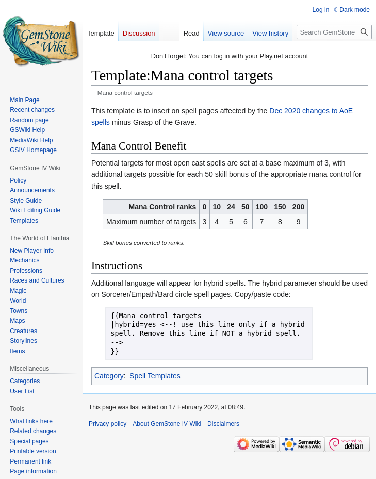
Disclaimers (223, 423)
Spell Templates (155, 376)
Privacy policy (107, 423)
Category (109, 376)
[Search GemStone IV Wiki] (334, 32)
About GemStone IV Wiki (167, 423)
